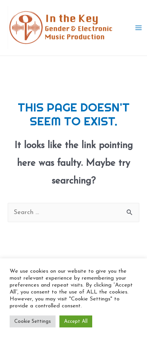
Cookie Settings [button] (32, 321)
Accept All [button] (76, 321)
